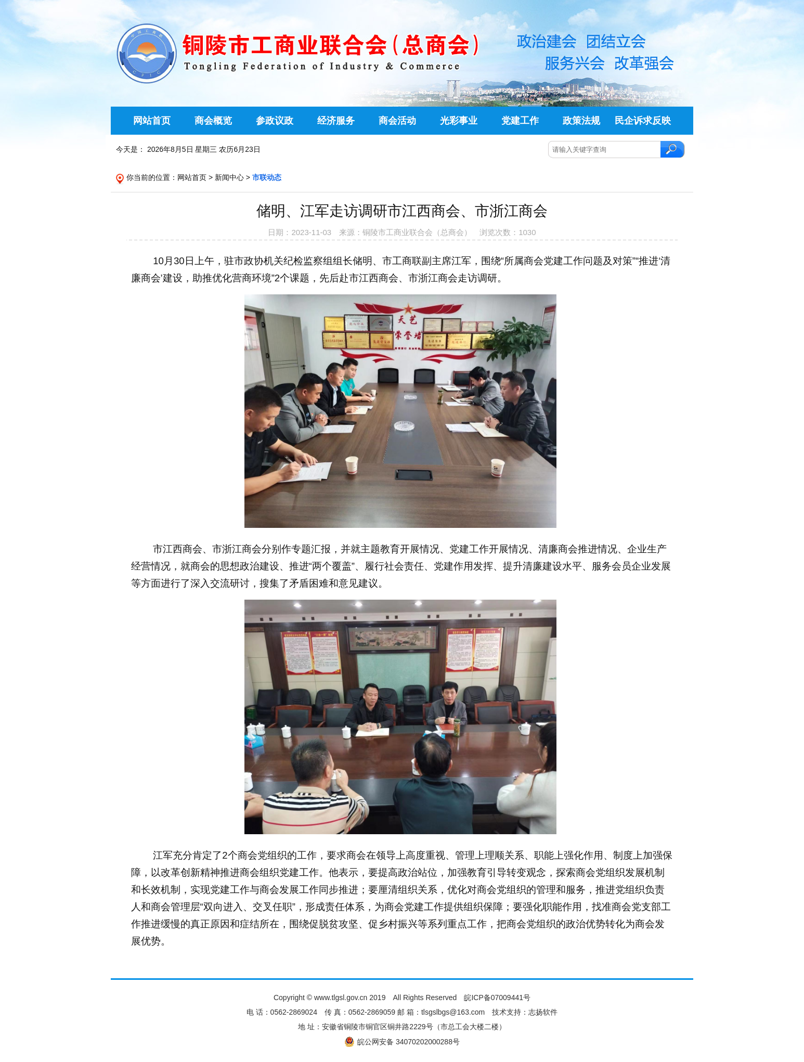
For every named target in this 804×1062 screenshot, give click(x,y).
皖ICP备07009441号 (497, 997)
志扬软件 (542, 1012)
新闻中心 (229, 177)
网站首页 (191, 177)
